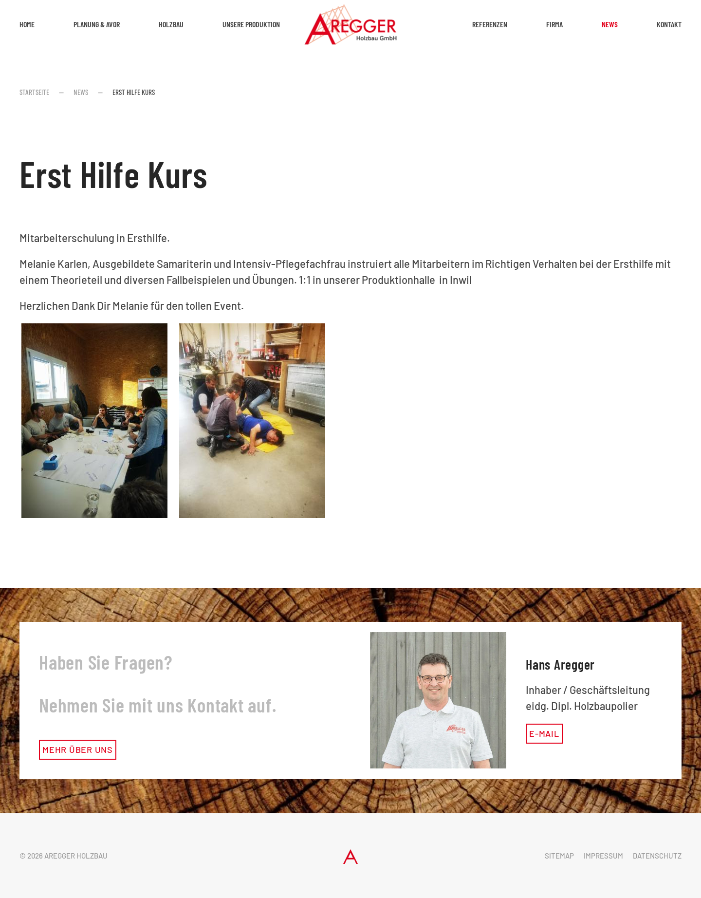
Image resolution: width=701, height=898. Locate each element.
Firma (554, 24)
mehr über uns (77, 749)
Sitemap (559, 855)
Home (27, 24)
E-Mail (544, 733)
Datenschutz (657, 855)
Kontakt (669, 24)
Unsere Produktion (251, 24)
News (610, 24)
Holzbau (171, 24)
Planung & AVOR (97, 24)
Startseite (34, 92)
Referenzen (489, 24)
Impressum (603, 855)
